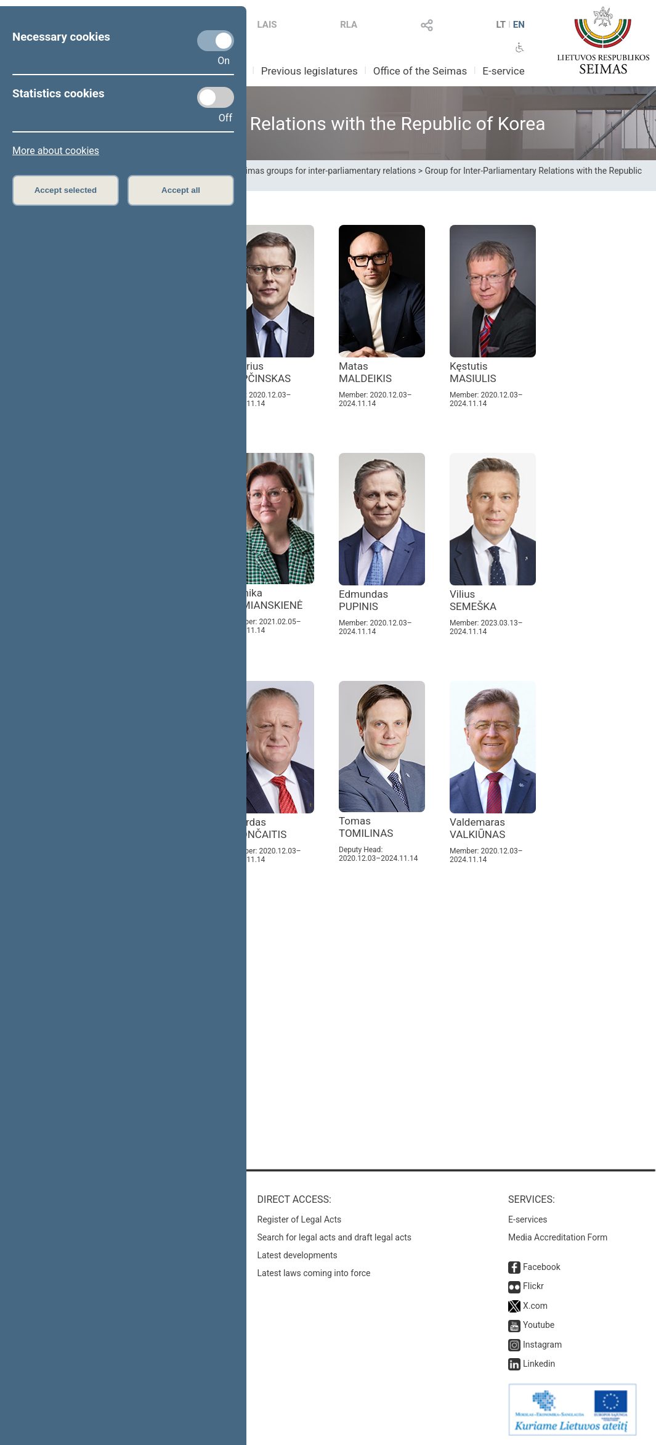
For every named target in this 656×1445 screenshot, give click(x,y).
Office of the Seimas (420, 71)
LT (501, 24)
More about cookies (55, 151)
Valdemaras (477, 828)
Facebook (542, 1267)
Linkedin (539, 1364)
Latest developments (297, 1255)
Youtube (538, 1325)
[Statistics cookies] (215, 97)
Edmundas (363, 600)
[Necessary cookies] (215, 40)
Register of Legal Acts (299, 1219)
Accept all (180, 190)
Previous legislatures (309, 71)
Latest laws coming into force (314, 1273)
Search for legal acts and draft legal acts (334, 1237)
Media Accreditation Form (557, 1237)
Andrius (259, 372)
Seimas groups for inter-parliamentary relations (326, 171)
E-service (503, 71)
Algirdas (257, 828)
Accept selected (65, 190)
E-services (528, 1219)
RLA (348, 24)
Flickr (533, 1286)
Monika (265, 599)
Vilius (473, 600)
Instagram (542, 1344)
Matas (365, 372)
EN (519, 24)
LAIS (267, 24)
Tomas (366, 827)
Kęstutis (473, 372)
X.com (535, 1306)
